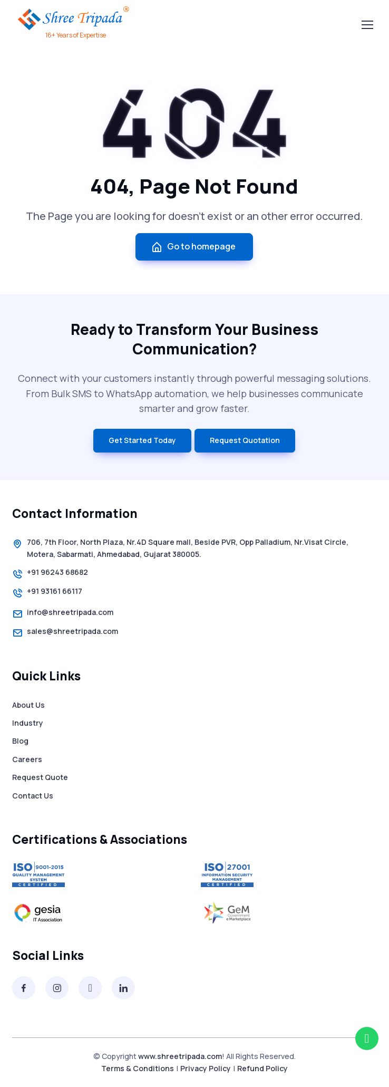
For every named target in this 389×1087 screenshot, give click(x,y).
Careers (27, 759)
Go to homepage (193, 247)
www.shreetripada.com (180, 1056)
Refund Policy (262, 1068)
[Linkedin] (123, 987)
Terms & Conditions (137, 1068)
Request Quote (40, 777)
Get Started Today (142, 440)
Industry (27, 723)
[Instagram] (57, 987)
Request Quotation (245, 440)
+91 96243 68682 (50, 573)
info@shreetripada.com (62, 614)
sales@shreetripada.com (65, 633)
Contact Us (32, 796)
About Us (28, 705)
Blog (20, 741)
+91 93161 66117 (47, 592)
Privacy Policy (205, 1068)
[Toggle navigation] (367, 24)
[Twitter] (90, 987)
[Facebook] (23, 987)
